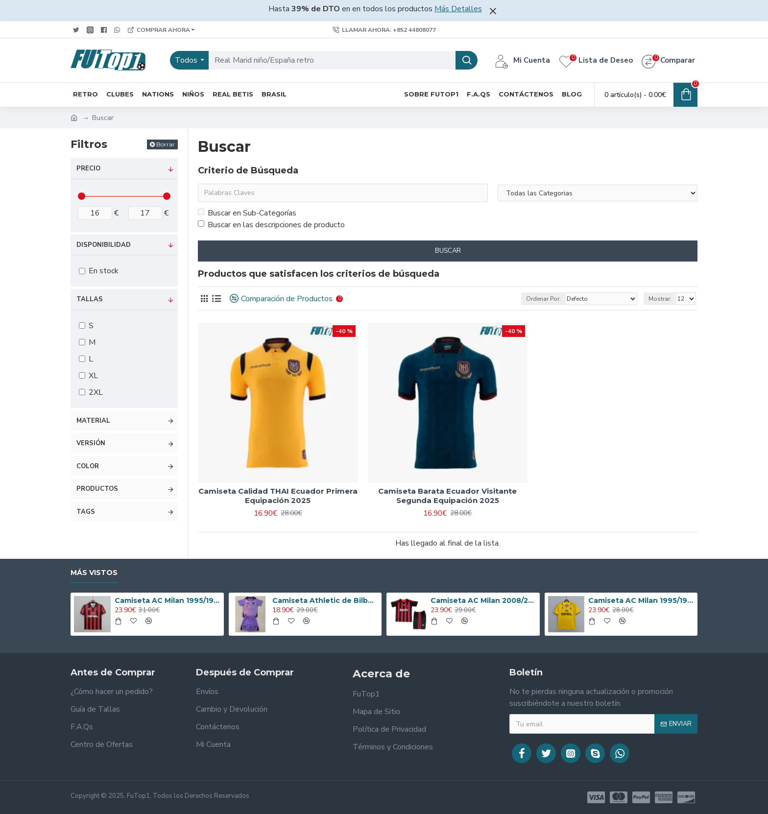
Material (93, 420)
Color (87, 466)
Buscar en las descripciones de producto (271, 224)
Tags (85, 511)
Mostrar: (660, 299)
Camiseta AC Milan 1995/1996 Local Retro (167, 600)
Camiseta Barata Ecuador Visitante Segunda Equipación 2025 (447, 495)
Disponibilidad (103, 244)
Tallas (89, 299)
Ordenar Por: (543, 299)
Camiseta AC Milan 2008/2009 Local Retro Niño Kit (483, 600)
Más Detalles (458, 8)
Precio (88, 168)
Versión (90, 443)
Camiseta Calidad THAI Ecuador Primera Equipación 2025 (278, 495)
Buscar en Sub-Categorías (247, 213)
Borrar (165, 144)
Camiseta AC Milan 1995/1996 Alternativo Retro (641, 600)
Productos (97, 488)
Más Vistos (94, 573)
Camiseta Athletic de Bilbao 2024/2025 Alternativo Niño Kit (325, 600)
